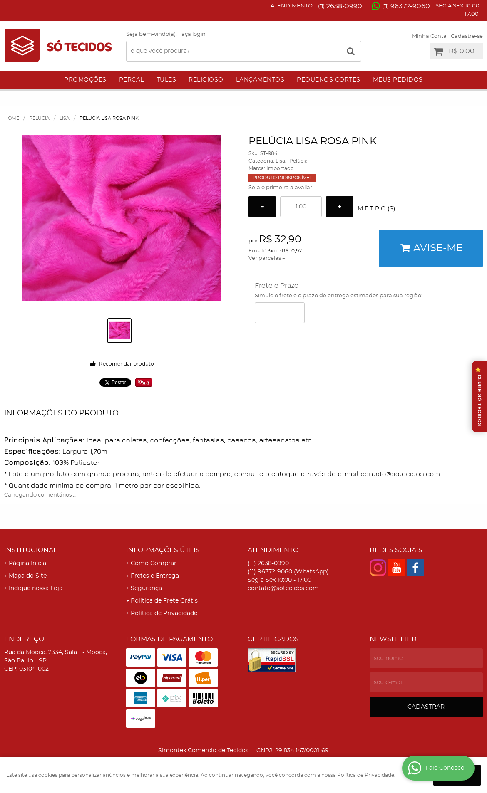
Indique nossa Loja (35, 588)
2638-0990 (340, 6)
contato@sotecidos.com (283, 588)
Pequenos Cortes (328, 80)
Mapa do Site (28, 576)
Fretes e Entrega (155, 576)
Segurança (146, 588)
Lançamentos (260, 80)
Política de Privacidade (164, 613)
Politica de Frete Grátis (164, 601)
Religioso (206, 80)
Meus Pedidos (398, 80)
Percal (131, 80)
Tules (166, 80)
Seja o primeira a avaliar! (280, 187)
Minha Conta (429, 36)
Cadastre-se (467, 36)
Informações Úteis (163, 550)
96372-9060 (406, 6)
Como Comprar (153, 563)
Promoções (85, 80)
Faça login (192, 34)
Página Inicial (28, 563)
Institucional (30, 550)
